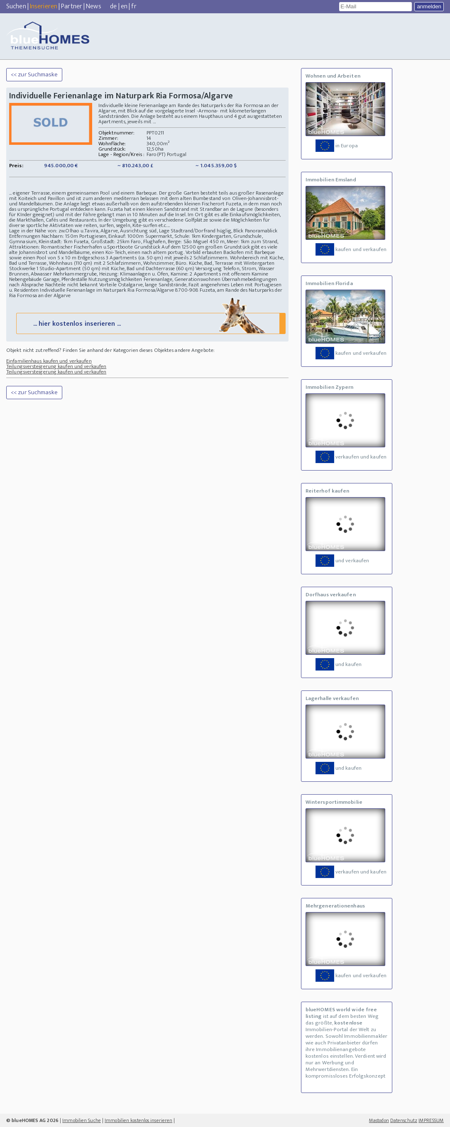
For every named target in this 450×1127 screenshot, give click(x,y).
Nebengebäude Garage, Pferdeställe (48, 279)
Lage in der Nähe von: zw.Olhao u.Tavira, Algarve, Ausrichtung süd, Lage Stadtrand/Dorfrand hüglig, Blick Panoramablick (143, 230)
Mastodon (379, 1120)
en (124, 6)
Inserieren (43, 6)
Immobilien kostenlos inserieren (138, 1120)
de (113, 6)
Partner (71, 6)
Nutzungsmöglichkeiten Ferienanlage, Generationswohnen (154, 279)
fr (133, 6)
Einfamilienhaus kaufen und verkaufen (49, 361)
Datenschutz (403, 1120)
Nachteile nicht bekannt (71, 284)
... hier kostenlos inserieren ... (150, 323)
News (93, 6)
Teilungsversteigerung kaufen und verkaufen (56, 366)
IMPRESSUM (431, 1120)
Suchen (16, 6)
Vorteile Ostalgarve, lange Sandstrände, (143, 284)
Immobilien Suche (81, 1120)
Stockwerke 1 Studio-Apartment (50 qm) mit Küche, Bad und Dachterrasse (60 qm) (101, 268)
